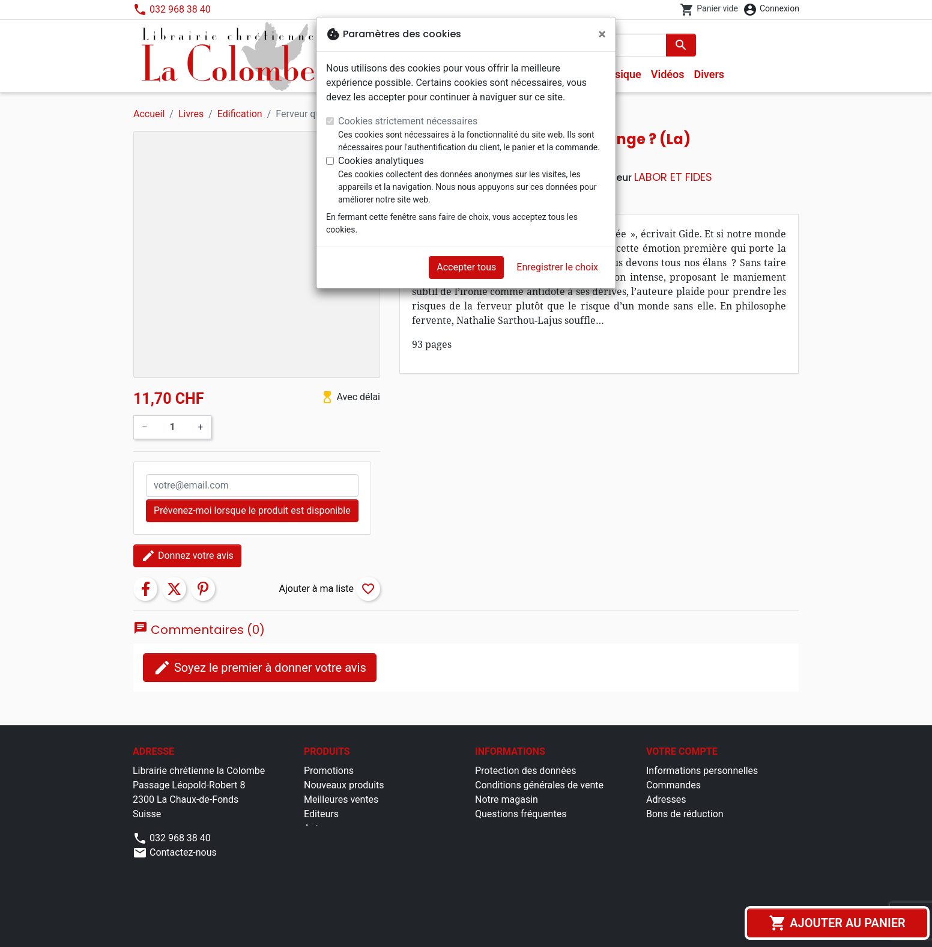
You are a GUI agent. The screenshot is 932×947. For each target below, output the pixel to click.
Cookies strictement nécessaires (407, 121)
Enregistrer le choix (557, 267)
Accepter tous (466, 267)
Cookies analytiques (381, 160)
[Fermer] (602, 34)
